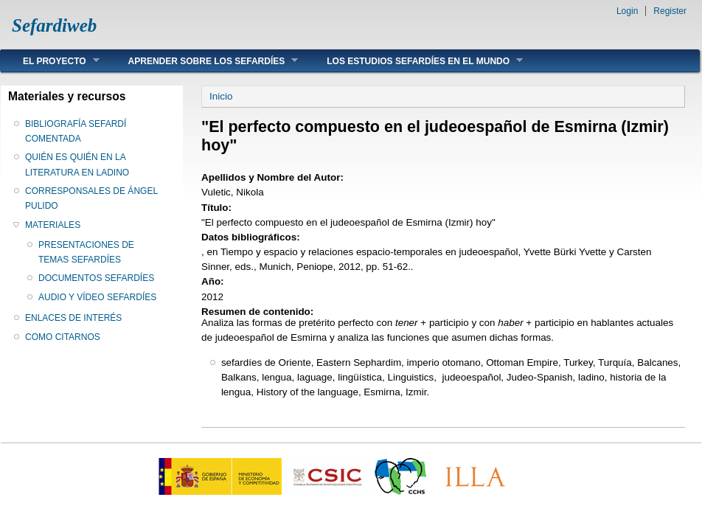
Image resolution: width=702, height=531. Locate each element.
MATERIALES (52, 225)
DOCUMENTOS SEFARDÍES (96, 278)
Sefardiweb (54, 25)
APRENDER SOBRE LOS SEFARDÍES (202, 60)
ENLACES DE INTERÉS (73, 318)
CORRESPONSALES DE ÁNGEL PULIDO (91, 198)
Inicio (220, 96)
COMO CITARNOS (62, 337)
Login (627, 11)
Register (670, 11)
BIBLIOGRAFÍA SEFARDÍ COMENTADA (75, 131)
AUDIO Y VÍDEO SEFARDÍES (97, 297)
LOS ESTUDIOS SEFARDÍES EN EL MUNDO (414, 60)
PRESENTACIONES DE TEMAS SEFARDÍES (86, 252)
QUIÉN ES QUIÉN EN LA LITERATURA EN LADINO (77, 164)
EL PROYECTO (50, 60)
